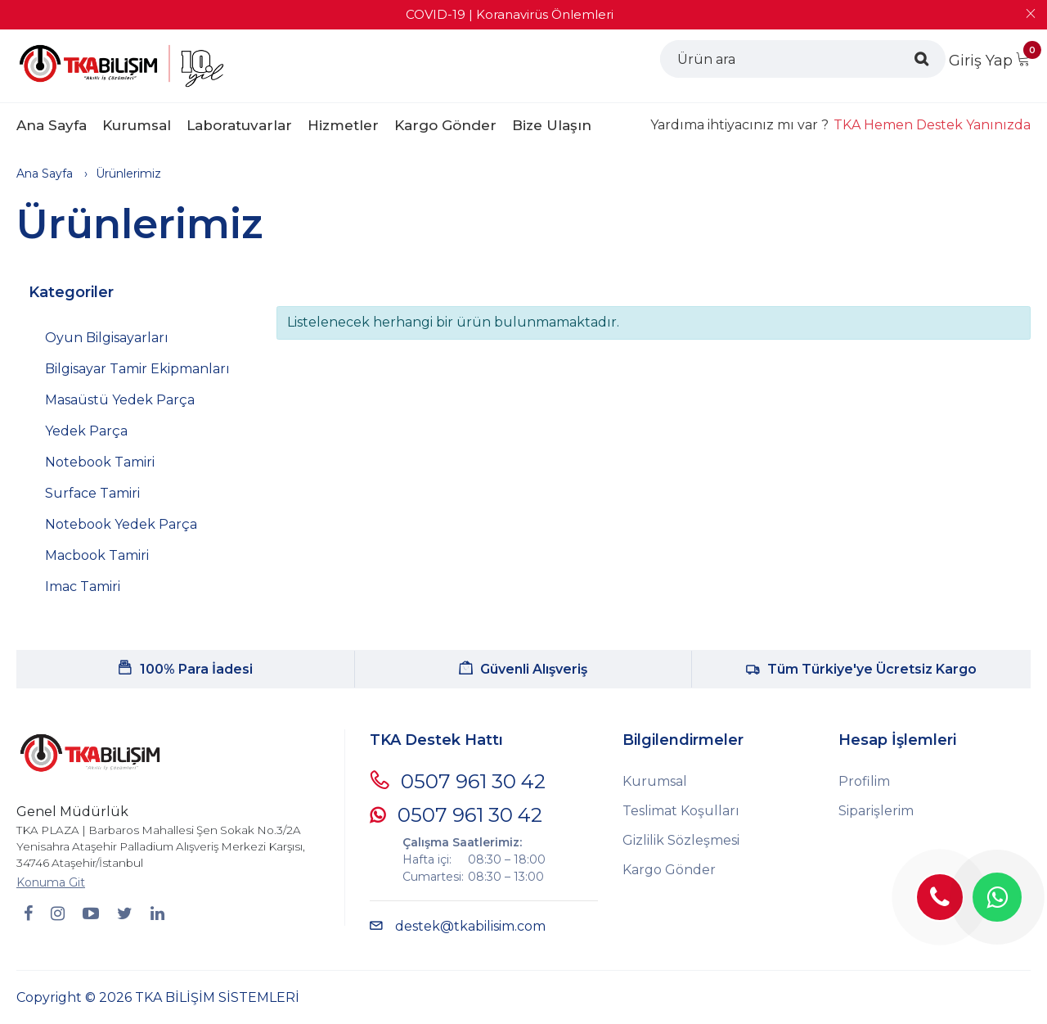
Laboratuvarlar (239, 125)
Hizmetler (343, 125)
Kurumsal (136, 125)
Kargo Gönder (445, 125)
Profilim (864, 781)
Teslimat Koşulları (680, 811)
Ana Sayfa (51, 125)
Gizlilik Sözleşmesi (680, 840)
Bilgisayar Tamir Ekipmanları (137, 369)
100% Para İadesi (186, 669)
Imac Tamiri (82, 586)
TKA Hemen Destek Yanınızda (932, 125)
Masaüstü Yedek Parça (120, 400)
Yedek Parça (86, 431)
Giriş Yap (981, 61)
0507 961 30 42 (458, 781)
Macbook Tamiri (97, 555)
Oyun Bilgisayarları (107, 337)
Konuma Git (50, 882)
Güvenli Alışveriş (523, 669)
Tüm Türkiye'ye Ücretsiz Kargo (861, 669)
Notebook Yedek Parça (121, 524)
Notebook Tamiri (100, 462)
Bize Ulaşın (551, 125)
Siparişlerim (876, 811)
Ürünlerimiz (128, 173)
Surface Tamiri (92, 493)
